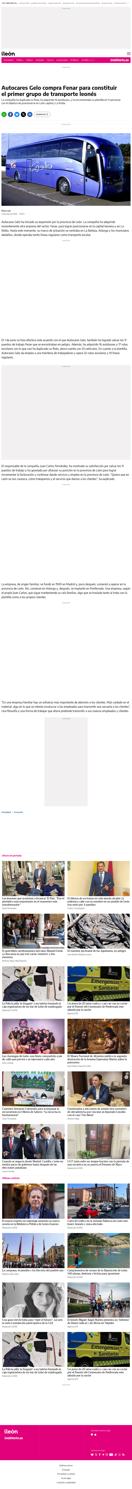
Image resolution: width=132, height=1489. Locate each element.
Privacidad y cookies (66, 1474)
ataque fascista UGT (54, 3)
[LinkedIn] (29, 114)
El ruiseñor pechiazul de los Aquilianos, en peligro (96, 951)
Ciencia (50, 60)
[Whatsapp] (4, 114)
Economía (18, 812)
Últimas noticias (11, 1178)
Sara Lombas (7, 1063)
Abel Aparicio (21, 961)
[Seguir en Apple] (95, 1434)
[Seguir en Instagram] (107, 1454)
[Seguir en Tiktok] (115, 1454)
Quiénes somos (66, 1465)
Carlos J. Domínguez (76, 908)
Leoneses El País (24, 3)
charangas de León (68, 3)
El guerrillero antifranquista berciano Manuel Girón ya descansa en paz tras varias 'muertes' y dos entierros (32, 954)
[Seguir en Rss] (123, 1454)
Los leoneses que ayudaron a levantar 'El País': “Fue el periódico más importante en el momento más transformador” (33, 901)
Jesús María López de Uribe (79, 1066)
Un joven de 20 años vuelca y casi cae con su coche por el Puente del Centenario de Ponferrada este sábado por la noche (97, 1006)
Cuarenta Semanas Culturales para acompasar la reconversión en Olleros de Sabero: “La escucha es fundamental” (31, 1112)
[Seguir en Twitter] (96, 1454)
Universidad (62, 60)
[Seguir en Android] (92, 1434)
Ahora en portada (12, 855)
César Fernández (9, 908)
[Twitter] (23, 114)
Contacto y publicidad (66, 1482)
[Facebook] (10, 114)
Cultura (29, 60)
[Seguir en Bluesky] (92, 1454)
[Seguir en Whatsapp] (120, 1454)
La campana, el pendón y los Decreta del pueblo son (32, 1270)
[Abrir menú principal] (129, 53)
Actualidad (8, 60)
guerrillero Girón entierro (39, 3)
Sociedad (40, 60)
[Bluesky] (17, 114)
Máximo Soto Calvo (10, 1274)
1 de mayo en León (107, 3)
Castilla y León (88, 60)
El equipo (66, 1469)
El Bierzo (74, 60)
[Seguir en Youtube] (111, 1454)
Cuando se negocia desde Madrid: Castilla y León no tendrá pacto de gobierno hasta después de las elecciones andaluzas (32, 1164)
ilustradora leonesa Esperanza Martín (88, 3)
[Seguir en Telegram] (103, 1454)
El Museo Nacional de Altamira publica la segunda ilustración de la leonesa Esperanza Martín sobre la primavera (97, 1059)
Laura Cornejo (8, 1171)
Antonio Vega (8, 961)
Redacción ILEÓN (9, 1010)
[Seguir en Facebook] (99, 1454)
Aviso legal (66, 1478)
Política (19, 60)
